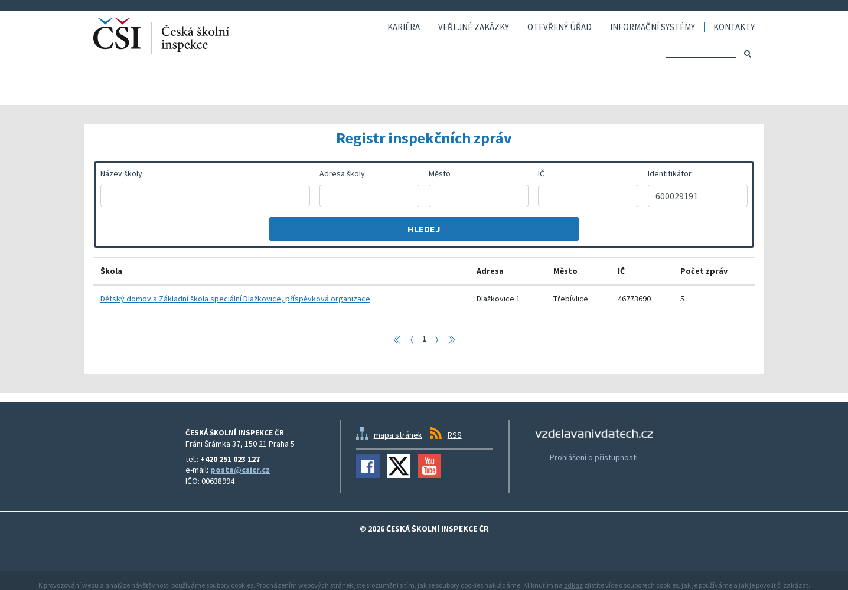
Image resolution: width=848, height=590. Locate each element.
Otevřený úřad (559, 27)
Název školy (121, 173)
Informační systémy (652, 27)
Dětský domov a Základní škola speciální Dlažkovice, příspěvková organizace (235, 298)
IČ (541, 173)
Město (440, 173)
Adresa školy (342, 173)
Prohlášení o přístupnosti (594, 457)
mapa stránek (398, 435)
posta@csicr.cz (240, 469)
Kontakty (734, 27)
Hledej (424, 229)
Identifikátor (670, 173)
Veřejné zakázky (473, 27)
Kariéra (403, 27)
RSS (455, 435)
